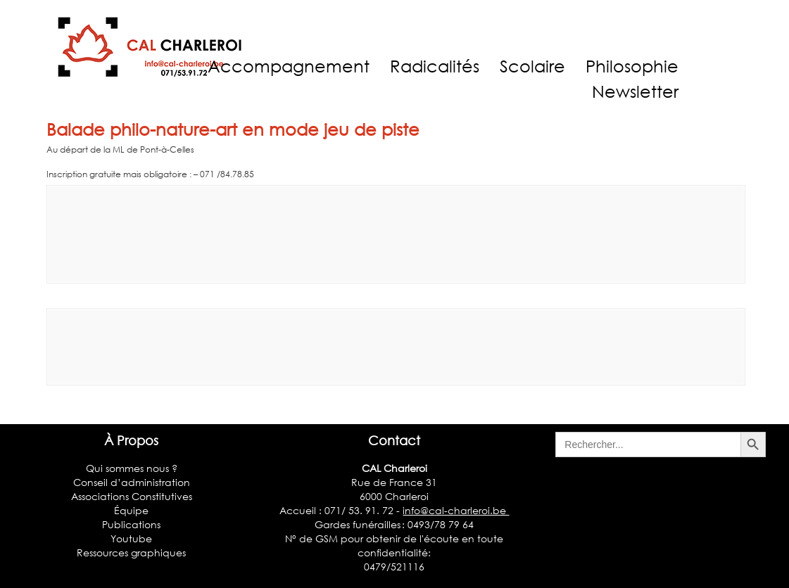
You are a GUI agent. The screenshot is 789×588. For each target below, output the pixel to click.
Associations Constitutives (131, 496)
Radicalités (434, 66)
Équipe (131, 510)
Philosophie (632, 66)
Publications (131, 524)
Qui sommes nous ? (131, 468)
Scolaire (532, 66)
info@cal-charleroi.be (456, 510)
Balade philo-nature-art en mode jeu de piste (232, 129)
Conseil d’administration (131, 482)
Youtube (131, 538)
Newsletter (635, 91)
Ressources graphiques (131, 552)
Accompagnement (289, 66)
